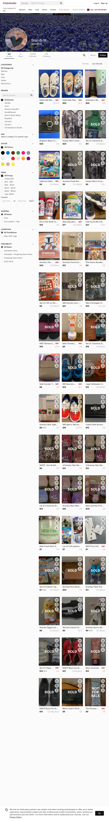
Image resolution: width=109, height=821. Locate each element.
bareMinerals (8, 112)
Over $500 (7, 194)
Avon (5, 106)
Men (30, 9)
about (92, 55)
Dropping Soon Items (11, 258)
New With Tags (9, 236)
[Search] (44, 3)
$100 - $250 (8, 188)
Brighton (6, 118)
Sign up (104, 3)
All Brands (7, 100)
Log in (96, 3)
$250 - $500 (8, 191)
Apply (31, 201)
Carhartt (6, 121)
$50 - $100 (7, 185)
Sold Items (7, 261)
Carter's (6, 124)
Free (4, 218)
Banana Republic (10, 109)
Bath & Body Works (11, 115)
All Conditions (9, 232)
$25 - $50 (7, 182)
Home (44, 9)
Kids (37, 9)
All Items (6, 214)
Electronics (6, 83)
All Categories (7, 68)
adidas (5, 103)
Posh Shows (64, 9)
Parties (53, 9)
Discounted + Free (10, 221)
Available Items (9, 250)
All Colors (7, 147)
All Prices (7, 175)
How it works (79, 10)
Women (22, 9)
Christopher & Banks (11, 127)
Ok (99, 813)
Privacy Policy (15, 817)
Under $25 (7, 179)
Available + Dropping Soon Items (16, 254)
